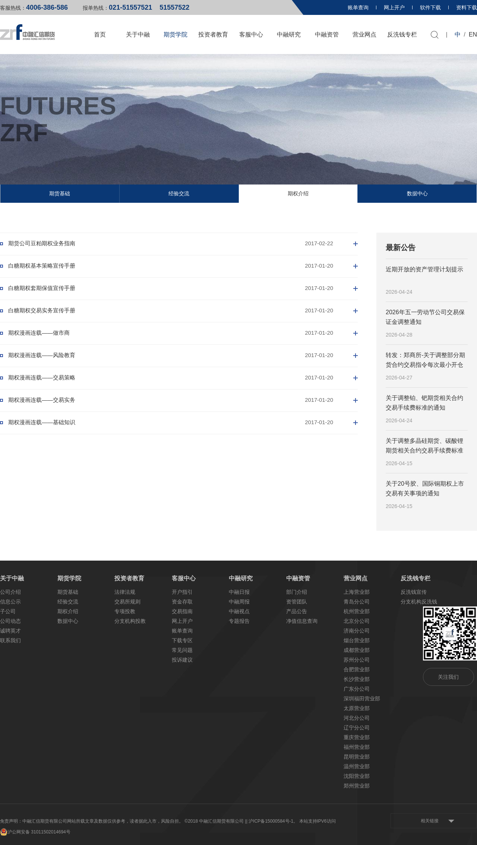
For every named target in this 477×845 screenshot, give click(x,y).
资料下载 (466, 7)
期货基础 (59, 193)
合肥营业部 (357, 669)
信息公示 (10, 602)
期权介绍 (298, 193)
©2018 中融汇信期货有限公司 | (215, 821)
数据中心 (417, 193)
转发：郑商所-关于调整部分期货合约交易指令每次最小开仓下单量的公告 (425, 360)
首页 (100, 34)
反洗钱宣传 (414, 592)
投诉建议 (182, 660)
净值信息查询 (302, 621)
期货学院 (175, 34)
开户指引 (182, 592)
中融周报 (239, 602)
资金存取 (182, 602)
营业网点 (364, 34)
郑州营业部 (357, 786)
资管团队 (296, 602)
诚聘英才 (10, 631)
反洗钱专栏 (402, 34)
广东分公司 (357, 689)
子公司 (8, 611)
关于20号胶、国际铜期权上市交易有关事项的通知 (425, 488)
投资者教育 (213, 34)
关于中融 (138, 34)
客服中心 (251, 34)
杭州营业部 (357, 611)
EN (473, 34)
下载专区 (182, 640)
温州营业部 (357, 766)
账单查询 (358, 7)
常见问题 (182, 650)
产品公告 (296, 611)
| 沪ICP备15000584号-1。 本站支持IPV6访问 (291, 821)
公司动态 (10, 621)
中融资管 (327, 34)
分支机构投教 (130, 621)
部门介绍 (296, 592)
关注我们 (448, 677)
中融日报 (239, 592)
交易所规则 (127, 602)
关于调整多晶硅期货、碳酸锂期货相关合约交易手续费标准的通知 (424, 446)
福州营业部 (357, 747)
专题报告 (239, 621)
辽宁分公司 (357, 728)
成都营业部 (357, 650)
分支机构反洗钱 (419, 602)
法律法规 (124, 592)
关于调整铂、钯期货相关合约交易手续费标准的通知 (424, 403)
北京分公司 (357, 621)
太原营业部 (357, 708)
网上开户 (394, 7)
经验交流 (178, 193)
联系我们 (10, 640)
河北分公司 (357, 718)
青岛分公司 (357, 602)
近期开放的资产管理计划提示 (424, 269)
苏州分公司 (357, 660)
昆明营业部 (357, 757)
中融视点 (239, 611)
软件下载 (430, 7)
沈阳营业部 (357, 776)
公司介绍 (10, 592)
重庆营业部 (357, 737)
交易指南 (182, 611)
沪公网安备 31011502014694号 (35, 832)
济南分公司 (357, 631)
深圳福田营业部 (362, 698)
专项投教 (124, 611)
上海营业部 (357, 592)
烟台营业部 (357, 640)
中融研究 (289, 34)
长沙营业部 (357, 679)
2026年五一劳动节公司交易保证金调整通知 (425, 317)
